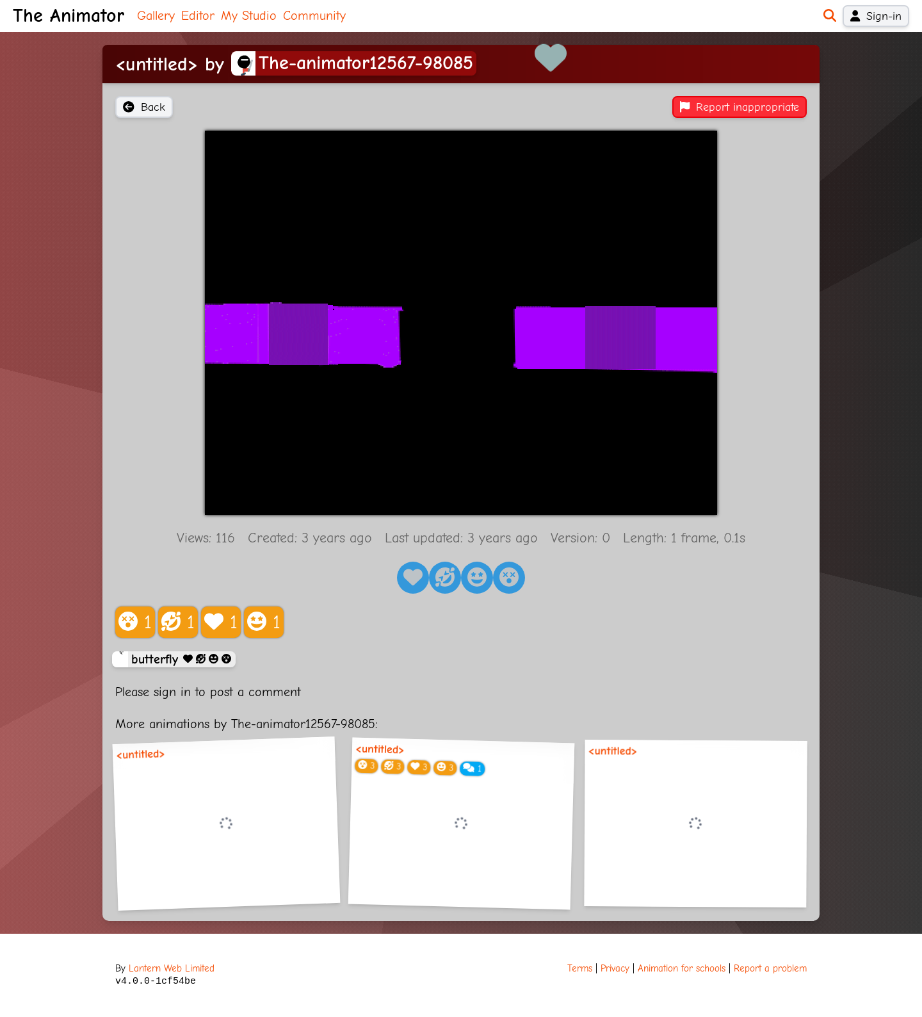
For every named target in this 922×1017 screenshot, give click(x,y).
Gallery (156, 15)
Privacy (615, 968)
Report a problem (770, 968)
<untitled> (141, 754)
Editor (197, 15)
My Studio (249, 15)
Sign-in (876, 16)
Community (314, 15)
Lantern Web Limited (171, 968)
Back (144, 107)
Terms (579, 968)
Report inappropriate (739, 107)
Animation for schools (681, 968)
